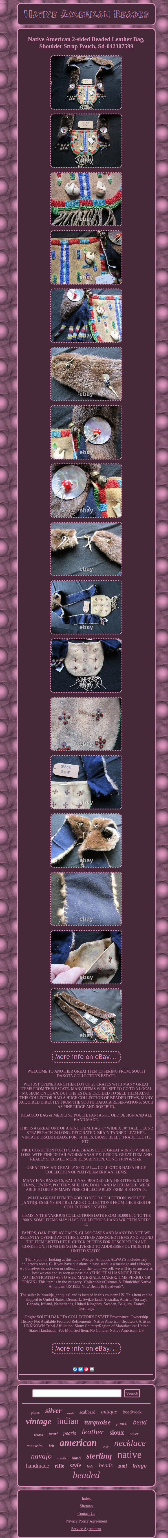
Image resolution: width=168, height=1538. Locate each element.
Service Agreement (86, 1529)
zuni (122, 1466)
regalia (38, 1434)
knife (106, 1446)
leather (92, 1431)
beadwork (132, 1412)
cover (134, 1434)
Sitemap (86, 1506)
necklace (130, 1443)
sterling (99, 1455)
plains (35, 1412)
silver (53, 1410)
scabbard (87, 1412)
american (78, 1442)
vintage (38, 1421)
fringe (139, 1466)
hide (90, 1466)
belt (51, 1446)
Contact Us (86, 1514)
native (130, 1454)
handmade (37, 1465)
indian (68, 1421)
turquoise (97, 1422)
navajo (41, 1456)
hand (76, 1458)
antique (109, 1412)
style (75, 1465)
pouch (121, 1423)
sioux (117, 1432)
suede (70, 1413)
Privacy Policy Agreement (86, 1521)
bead (140, 1422)
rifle (59, 1466)
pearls (69, 1433)
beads (106, 1465)
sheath (61, 1458)
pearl (53, 1434)
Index (86, 1498)
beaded (86, 1475)
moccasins (35, 1446)
